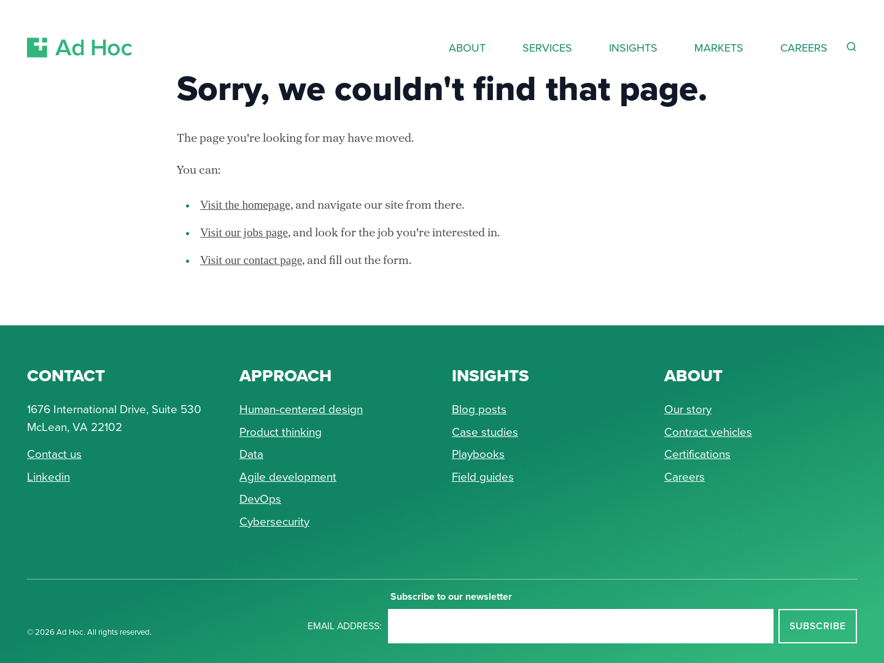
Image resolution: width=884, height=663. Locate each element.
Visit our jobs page (244, 232)
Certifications (697, 453)
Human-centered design (301, 408)
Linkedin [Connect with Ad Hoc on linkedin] (48, 476)
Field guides (483, 476)
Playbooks (478, 453)
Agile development (287, 476)
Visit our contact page (251, 260)
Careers (684, 476)
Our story (687, 408)
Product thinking (280, 431)
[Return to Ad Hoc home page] (80, 33)
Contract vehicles (708, 431)
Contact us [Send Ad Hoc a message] (54, 453)
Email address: (345, 625)
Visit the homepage (245, 204)
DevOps (260, 498)
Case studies (485, 431)
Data (251, 453)
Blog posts (479, 408)
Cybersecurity (274, 521)
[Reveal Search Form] (851, 46)
